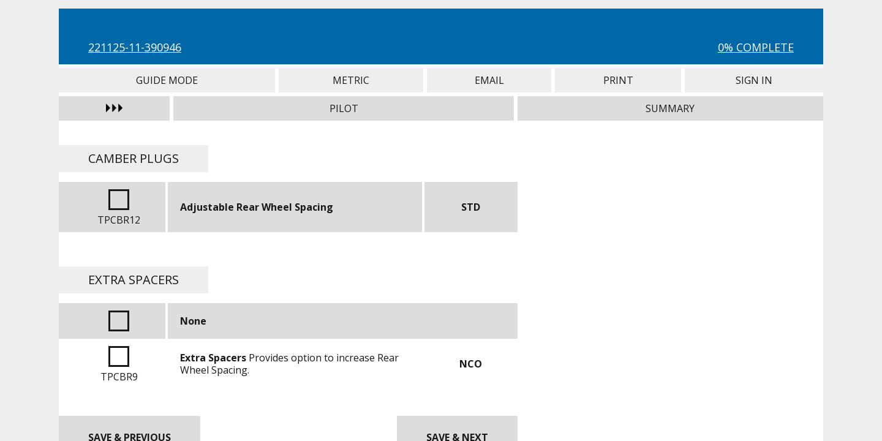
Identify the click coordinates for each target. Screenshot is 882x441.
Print (618, 80)
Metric (351, 80)
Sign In (754, 80)
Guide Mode (167, 80)
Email (489, 80)
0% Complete (756, 47)
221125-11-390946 (134, 47)
